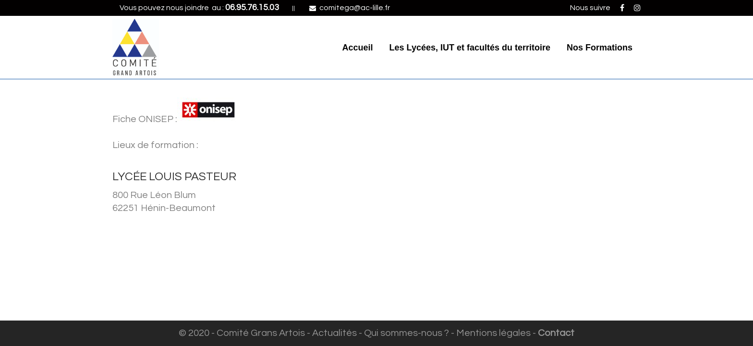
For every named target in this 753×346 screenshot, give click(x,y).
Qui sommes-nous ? (406, 333)
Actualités (334, 333)
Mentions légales (493, 333)
